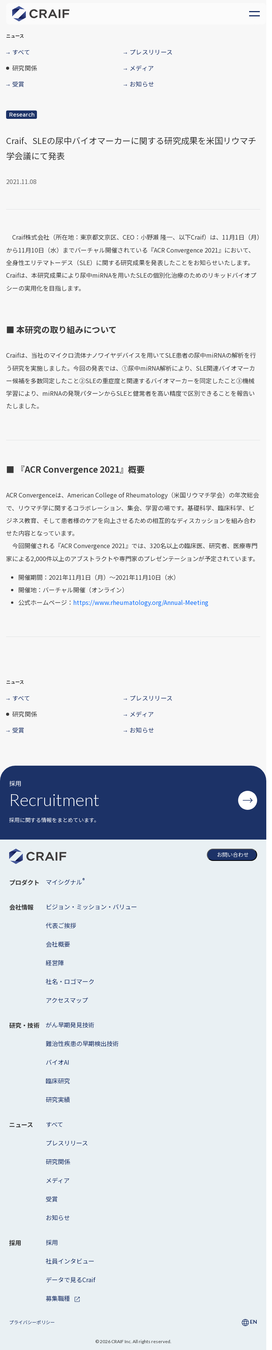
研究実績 (58, 1099)
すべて (54, 1124)
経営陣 (55, 962)
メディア (58, 1180)
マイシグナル (65, 881)
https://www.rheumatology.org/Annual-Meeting (140, 602)
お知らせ (58, 1217)
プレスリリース (67, 1142)
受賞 (52, 1198)
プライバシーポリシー (32, 1322)
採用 (52, 1242)
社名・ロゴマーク (70, 981)
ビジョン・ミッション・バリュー (91, 906)
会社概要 (58, 944)
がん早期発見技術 (70, 1024)
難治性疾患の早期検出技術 (82, 1043)
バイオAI (57, 1062)
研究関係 (58, 1161)
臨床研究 (58, 1080)
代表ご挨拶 (61, 925)
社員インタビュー (70, 1260)
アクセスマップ (67, 1000)
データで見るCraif (70, 1279)
